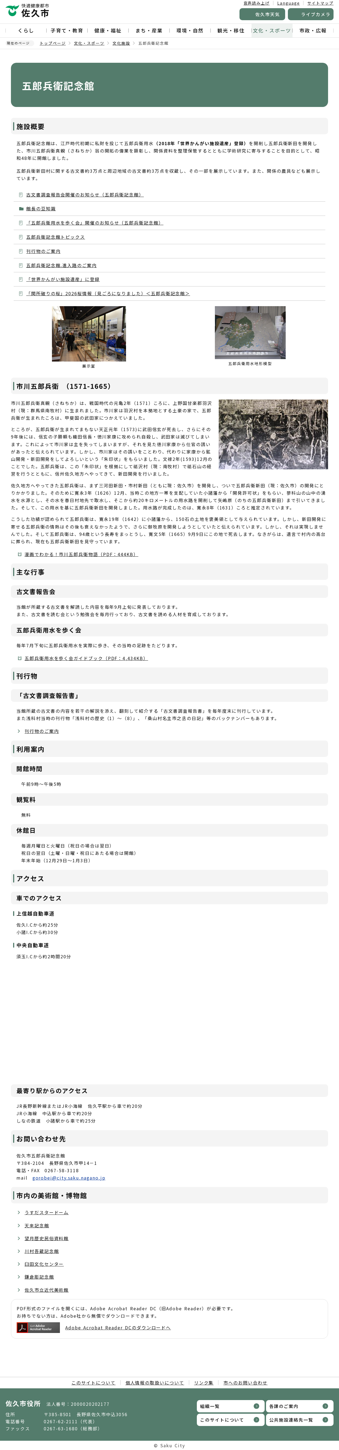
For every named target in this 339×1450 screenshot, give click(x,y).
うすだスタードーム (47, 1212)
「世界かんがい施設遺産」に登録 (63, 279)
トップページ (53, 43)
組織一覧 (210, 1406)
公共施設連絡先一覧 (291, 1419)
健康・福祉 (108, 30)
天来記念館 (37, 1225)
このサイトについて (93, 1382)
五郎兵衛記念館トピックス (55, 237)
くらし (26, 30)
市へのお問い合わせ (245, 1382)
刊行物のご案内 (43, 251)
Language (288, 3)
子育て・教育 (67, 30)
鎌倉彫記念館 (39, 1276)
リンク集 (204, 1382)
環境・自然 (190, 30)
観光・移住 (231, 30)
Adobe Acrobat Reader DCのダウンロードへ (94, 1327)
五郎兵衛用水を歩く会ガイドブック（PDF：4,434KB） (86, 658)
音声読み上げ (257, 3)
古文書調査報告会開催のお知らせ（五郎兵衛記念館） (85, 194)
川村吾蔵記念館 (42, 1251)
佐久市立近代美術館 (47, 1290)
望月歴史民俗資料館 (47, 1238)
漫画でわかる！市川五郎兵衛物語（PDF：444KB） (81, 554)
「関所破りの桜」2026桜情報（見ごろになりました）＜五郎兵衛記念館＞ (108, 293)
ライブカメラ (316, 14)
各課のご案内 (284, 1406)
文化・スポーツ (272, 30)
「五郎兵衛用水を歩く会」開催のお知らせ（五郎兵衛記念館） (94, 222)
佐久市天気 (267, 14)
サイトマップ (320, 3)
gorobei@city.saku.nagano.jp (69, 1177)
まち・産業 (149, 30)
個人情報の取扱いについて (154, 1382)
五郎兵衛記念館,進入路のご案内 (61, 265)
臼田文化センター (44, 1264)
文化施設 (121, 43)
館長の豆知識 (41, 208)
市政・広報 (313, 30)
